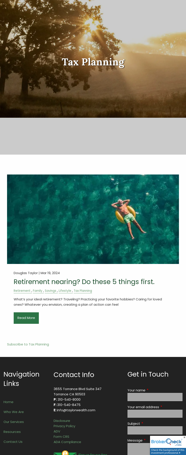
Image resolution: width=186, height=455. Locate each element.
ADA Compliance (67, 442)
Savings (50, 291)
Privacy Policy (64, 426)
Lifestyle (65, 291)
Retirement (22, 291)
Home (8, 402)
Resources (12, 431)
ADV (57, 431)
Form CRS (61, 436)
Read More (26, 317)
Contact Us (13, 441)
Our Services (14, 421)
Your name (153, 390)
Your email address (155, 407)
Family (37, 291)
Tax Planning (83, 291)
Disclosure (62, 420)
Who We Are (14, 412)
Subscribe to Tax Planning (28, 344)
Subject (151, 423)
